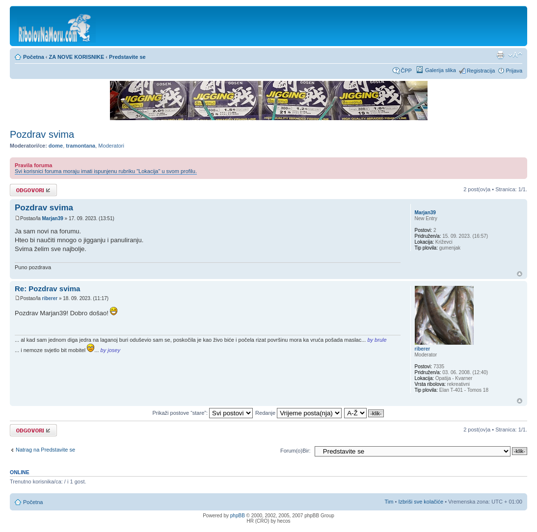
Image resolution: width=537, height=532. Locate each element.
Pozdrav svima (42, 134)
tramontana (80, 146)
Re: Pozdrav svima (47, 288)
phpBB (237, 515)
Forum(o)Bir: (295, 451)
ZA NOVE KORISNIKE (77, 57)
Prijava (514, 71)
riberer (49, 298)
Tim (389, 502)
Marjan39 (52, 218)
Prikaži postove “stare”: (203, 413)
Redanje (298, 413)
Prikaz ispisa (500, 55)
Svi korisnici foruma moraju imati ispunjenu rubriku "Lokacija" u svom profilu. (106, 171)
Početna (33, 57)
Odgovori (33, 190)
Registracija (481, 71)
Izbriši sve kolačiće (420, 502)
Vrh (519, 274)
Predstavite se (127, 57)
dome (56, 146)
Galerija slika (440, 70)
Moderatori (111, 146)
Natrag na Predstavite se (45, 450)
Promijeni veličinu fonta (515, 55)
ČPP (406, 71)
